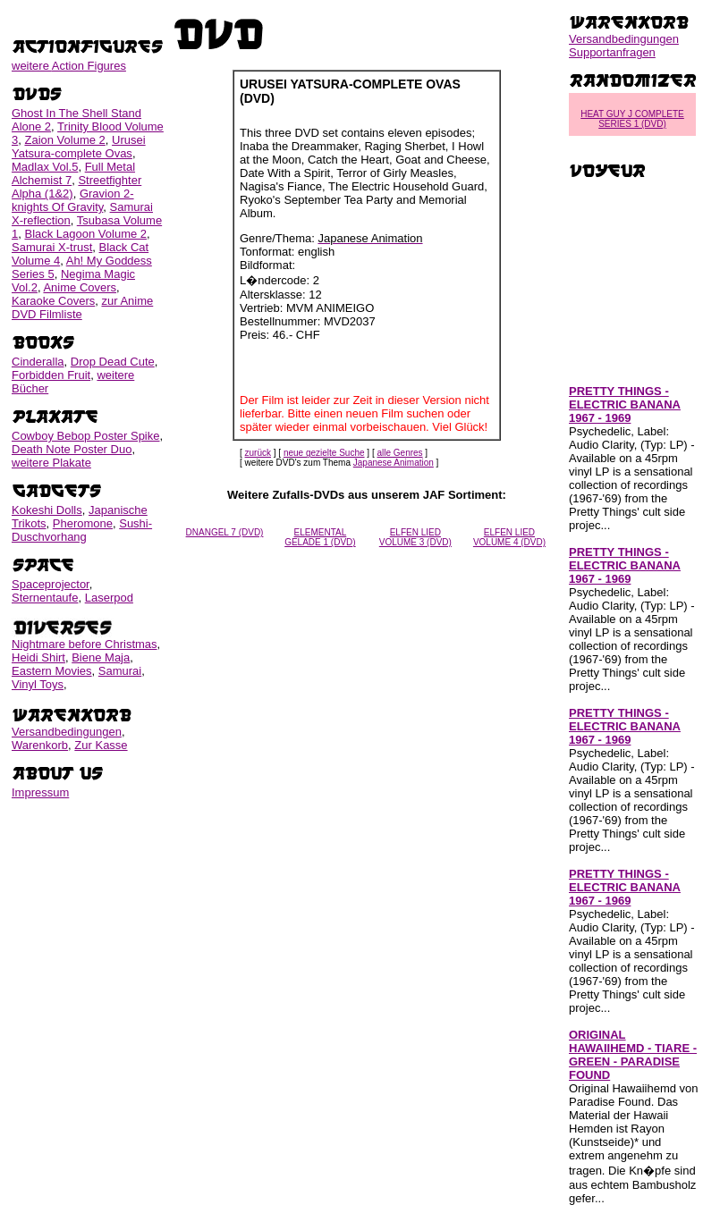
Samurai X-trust (52, 247)
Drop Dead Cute (113, 361)
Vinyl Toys (38, 684)
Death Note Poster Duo (71, 449)
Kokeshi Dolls (47, 510)
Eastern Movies (52, 671)
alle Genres (399, 453)
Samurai (119, 671)
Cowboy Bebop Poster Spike (85, 435)
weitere (69, 65)
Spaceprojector (50, 584)
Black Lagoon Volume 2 (85, 233)
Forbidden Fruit (51, 375)
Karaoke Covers (53, 301)
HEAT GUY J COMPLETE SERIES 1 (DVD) (632, 119)
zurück (258, 453)
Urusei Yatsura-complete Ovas (79, 146)
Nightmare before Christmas (84, 644)
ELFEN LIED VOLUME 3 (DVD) (415, 537)
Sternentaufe (45, 597)
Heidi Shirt (38, 657)
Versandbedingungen (67, 731)
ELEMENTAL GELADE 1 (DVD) (319, 537)
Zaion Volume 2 (64, 140)
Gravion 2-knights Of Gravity (73, 200)
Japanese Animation (393, 463)
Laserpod (109, 597)
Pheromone (83, 523)
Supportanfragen (612, 52)
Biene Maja (101, 657)
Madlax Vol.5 (45, 166)
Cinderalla (38, 361)
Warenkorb (40, 745)
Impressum (40, 792)
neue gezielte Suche (324, 453)
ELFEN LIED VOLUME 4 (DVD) (509, 537)
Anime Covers (79, 287)
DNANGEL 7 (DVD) (225, 532)
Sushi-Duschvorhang (82, 530)
